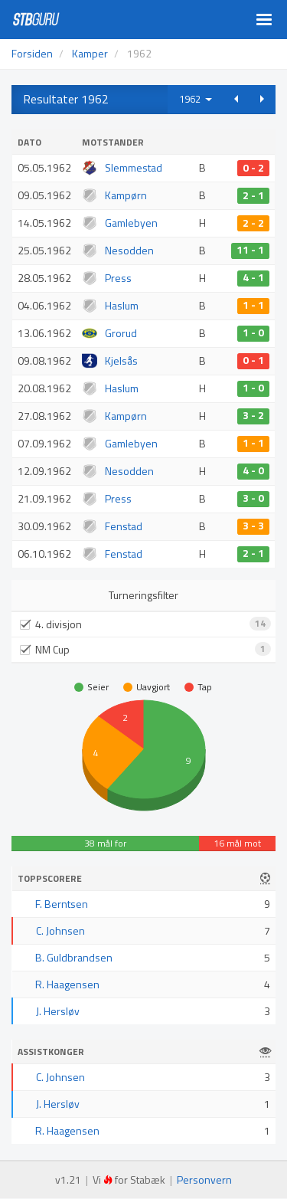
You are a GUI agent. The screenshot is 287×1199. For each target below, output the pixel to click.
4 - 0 (253, 471)
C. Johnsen (60, 930)
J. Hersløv (58, 1011)
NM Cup (151, 649)
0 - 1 (253, 361)
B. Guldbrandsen (74, 957)
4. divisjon (151, 624)
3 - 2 (253, 416)
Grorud (121, 333)
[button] (236, 99)
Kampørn (126, 195)
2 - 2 (253, 223)
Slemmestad (133, 167)
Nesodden (129, 250)
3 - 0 (253, 498)
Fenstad (123, 526)
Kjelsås (121, 360)
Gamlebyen (131, 223)
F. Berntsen (61, 904)
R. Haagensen (67, 984)
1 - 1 (253, 305)
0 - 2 (253, 167)
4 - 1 (253, 278)
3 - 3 (253, 526)
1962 (195, 98)
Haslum (122, 305)
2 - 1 (253, 195)
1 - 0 (253, 333)
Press (118, 278)
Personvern (204, 1179)
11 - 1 (250, 250)
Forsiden (32, 53)
